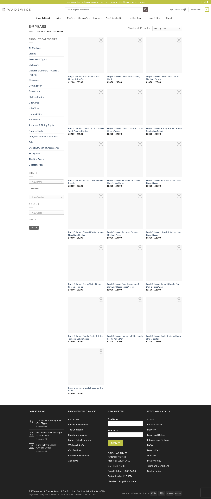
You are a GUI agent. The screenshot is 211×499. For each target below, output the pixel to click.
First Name (125, 423)
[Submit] (145, 9)
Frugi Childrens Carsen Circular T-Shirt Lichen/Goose (125, 129)
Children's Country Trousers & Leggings (44, 72)
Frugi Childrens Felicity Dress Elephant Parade (86, 181)
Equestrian (34, 91)
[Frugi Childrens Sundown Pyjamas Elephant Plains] (125, 211)
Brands (32, 53)
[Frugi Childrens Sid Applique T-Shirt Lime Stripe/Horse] (125, 159)
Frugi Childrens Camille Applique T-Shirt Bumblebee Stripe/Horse (123, 285)
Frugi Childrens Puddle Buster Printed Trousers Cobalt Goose (85, 337)
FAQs (150, 445)
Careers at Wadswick (78, 455)
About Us (73, 460)
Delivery (151, 429)
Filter (34, 228)
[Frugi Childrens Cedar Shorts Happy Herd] (125, 55)
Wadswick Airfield (77, 445)
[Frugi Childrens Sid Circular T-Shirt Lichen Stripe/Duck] (86, 55)
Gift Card (151, 455)
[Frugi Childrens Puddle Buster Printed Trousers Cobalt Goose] (86, 315)
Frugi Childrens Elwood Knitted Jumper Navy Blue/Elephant (86, 233)
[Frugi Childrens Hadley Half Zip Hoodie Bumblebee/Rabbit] (164, 107)
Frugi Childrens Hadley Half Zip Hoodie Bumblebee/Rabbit (164, 129)
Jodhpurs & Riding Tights (41, 125)
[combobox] (46, 182)
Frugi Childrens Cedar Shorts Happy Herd (123, 78)
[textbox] (46, 182)
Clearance (34, 79)
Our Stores (73, 419)
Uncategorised (36, 164)
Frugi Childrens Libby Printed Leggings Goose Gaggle (163, 233)
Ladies (60, 18)
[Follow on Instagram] (204, 2)
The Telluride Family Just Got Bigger (48, 421)
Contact (151, 419)
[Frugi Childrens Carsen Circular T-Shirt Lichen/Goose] (125, 107)
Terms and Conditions (158, 465)
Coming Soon (35, 85)
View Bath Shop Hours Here (122, 481)
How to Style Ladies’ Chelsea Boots (46, 446)
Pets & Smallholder (116, 18)
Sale (31, 142)
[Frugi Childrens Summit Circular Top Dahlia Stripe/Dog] (164, 263)
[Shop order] (167, 28)
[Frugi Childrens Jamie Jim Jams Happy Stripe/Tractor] (164, 315)
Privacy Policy (154, 460)
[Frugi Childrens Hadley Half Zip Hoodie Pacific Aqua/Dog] (125, 315)
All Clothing (35, 48)
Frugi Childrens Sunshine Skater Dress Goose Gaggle (163, 181)
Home (32, 31)
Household (34, 119)
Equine (98, 18)
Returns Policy (154, 424)
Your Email (125, 434)
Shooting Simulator (78, 434)
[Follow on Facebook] (202, 2)
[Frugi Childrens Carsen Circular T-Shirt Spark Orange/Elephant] (86, 107)
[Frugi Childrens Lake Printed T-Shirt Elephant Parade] (164, 55)
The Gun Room (137, 18)
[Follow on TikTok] (207, 2)
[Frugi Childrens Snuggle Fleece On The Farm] (86, 366)
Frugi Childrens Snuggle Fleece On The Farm (85, 389)
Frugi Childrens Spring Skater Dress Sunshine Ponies (84, 285)
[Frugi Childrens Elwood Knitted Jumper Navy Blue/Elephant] (86, 211)
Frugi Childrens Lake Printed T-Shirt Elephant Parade (162, 78)
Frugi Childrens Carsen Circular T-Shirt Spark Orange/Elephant (86, 129)
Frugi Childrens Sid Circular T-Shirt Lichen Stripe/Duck (84, 78)
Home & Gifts (155, 18)
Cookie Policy (154, 470)
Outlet (170, 18)
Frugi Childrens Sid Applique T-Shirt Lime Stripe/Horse (123, 181)
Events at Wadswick (78, 424)
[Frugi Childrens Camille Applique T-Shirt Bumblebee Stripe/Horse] (125, 263)
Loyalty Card (153, 450)
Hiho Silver (34, 108)
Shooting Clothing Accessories (44, 147)
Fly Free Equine (36, 96)
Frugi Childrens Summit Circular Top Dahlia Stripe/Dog (162, 285)
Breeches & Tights (38, 59)
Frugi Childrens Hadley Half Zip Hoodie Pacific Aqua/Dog (125, 337)
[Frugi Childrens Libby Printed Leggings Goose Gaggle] (164, 211)
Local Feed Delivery (157, 434)
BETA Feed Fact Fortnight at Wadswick (49, 434)
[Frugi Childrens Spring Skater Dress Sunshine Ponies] (86, 263)
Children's (84, 18)
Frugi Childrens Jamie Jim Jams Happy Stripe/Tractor (163, 337)
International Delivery (158, 440)
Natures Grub (36, 130)
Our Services (74, 450)
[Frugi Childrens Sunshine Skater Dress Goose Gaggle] (164, 159)
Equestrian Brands (140, 493)
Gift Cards (34, 102)
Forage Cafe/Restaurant (80, 440)
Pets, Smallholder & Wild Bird (43, 136)
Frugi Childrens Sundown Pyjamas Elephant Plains (122, 233)
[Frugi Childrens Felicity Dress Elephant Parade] (86, 159)
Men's (71, 18)
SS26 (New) (34, 153)
